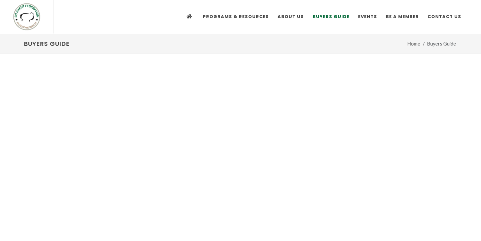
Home (414, 44)
